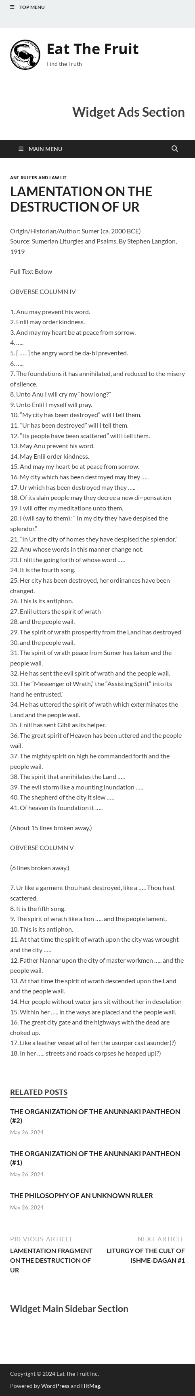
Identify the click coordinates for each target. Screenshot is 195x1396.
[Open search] (175, 149)
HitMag (90, 1385)
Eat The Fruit (92, 49)
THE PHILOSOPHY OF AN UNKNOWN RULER (81, 1195)
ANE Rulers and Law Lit (38, 178)
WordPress (55, 1385)
